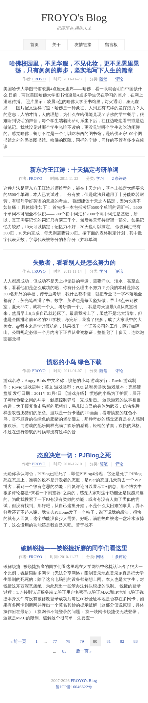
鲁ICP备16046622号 (74, 686)
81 (109, 641)
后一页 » (84, 651)
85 (64, 651)
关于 (56, 44)
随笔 (103, 79)
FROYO (39, 79)
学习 (100, 178)
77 (55, 641)
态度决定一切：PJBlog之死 (74, 455)
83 (136, 641)
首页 (34, 44)
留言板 (111, 44)
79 (82, 641)
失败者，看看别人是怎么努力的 (74, 262)
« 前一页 (19, 641)
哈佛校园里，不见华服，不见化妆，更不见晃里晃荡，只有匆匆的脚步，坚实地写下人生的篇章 (74, 67)
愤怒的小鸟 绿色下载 (74, 362)
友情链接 (83, 44)
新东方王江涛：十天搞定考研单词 (74, 170)
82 (122, 641)
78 (68, 641)
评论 (119, 79)
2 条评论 (119, 178)
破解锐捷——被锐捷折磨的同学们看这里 (74, 548)
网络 (100, 556)
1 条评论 (119, 556)
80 (95, 641)
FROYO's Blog (74, 17)
